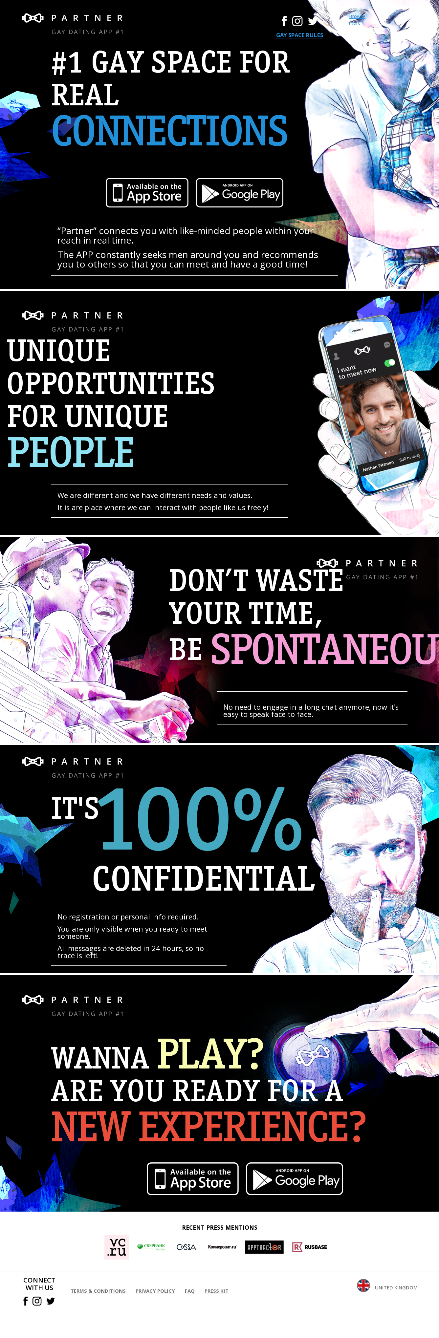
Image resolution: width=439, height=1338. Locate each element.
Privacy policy (155, 1290)
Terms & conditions (98, 1290)
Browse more (357, 19)
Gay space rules (299, 35)
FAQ (190, 1290)
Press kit (217, 1290)
